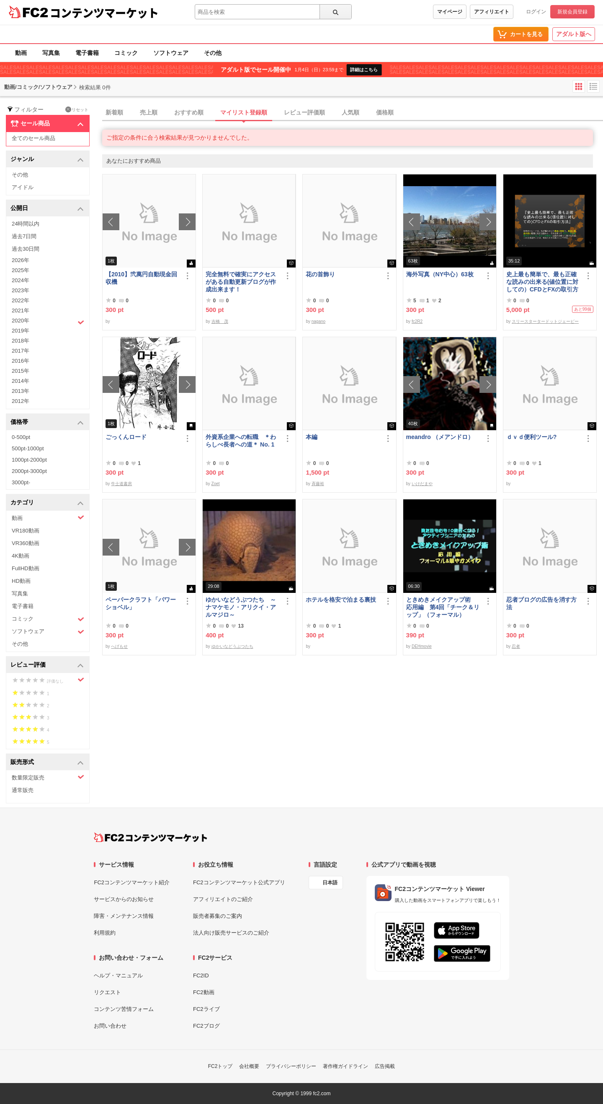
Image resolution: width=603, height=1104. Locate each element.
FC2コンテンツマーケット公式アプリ (239, 882)
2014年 (20, 381)
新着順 (114, 112)
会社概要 (249, 1066)
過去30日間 (25, 249)
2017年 (20, 351)
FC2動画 (203, 992)
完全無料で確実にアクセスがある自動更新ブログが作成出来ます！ (241, 282)
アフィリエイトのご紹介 (223, 899)
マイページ (449, 12)
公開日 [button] (47, 209)
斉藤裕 (318, 483)
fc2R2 (417, 321)
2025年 (20, 270)
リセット (76, 109)
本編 (311, 437)
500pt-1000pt (28, 448)
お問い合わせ (110, 1026)
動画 (21, 52)
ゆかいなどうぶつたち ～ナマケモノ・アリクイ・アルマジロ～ (241, 607)
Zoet (215, 483)
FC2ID (201, 975)
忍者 (516, 646)
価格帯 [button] (47, 422)
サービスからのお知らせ (124, 899)
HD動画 (21, 581)
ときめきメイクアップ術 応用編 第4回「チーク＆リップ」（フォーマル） (443, 607)
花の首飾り (320, 274)
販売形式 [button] (47, 762)
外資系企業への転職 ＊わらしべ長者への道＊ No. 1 (241, 441)
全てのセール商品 (33, 138)
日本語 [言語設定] (330, 883)
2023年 (20, 290)
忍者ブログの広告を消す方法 (541, 603)
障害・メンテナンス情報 (124, 916)
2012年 (20, 401)
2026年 (20, 260)
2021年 (20, 310)
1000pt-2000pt (29, 460)
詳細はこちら (364, 69)
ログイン (536, 12)
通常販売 (23, 790)
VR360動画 (25, 543)
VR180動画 (25, 530)
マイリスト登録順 (243, 112)
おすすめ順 (189, 112)
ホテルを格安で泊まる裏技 (341, 599)
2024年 (20, 280)
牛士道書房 (121, 483)
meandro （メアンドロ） (440, 437)
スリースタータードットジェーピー (545, 321)
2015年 (20, 371)
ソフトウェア (170, 52)
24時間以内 (25, 224)
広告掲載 (385, 1066)
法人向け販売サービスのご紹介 (231, 933)
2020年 (48, 321)
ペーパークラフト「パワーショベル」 (141, 603)
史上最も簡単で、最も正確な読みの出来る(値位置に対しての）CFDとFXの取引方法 (542, 282)
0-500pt (21, 437)
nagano (318, 321)
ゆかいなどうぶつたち (232, 646)
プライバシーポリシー (291, 1066)
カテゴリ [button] (47, 503)
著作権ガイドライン (345, 1066)
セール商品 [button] (47, 123)
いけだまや (422, 483)
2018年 (20, 341)
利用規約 (105, 933)
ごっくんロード (126, 437)
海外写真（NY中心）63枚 (440, 274)
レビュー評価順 (304, 112)
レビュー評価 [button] (47, 665)
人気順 (350, 112)
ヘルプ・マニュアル (118, 975)
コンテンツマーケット (104, 13)
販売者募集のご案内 (217, 916)
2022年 (20, 300)
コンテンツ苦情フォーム (124, 1009)
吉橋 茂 (219, 321)
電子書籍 (87, 52)
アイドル (23, 187)
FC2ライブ (206, 1009)
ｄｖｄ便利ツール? (531, 437)
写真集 (51, 52)
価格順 (385, 112)
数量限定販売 (48, 777)
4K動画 (20, 556)
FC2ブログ (206, 1026)
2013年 (20, 391)
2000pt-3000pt (29, 471)
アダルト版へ (573, 34)
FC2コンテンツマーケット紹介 (132, 882)
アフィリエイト (491, 12)
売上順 (148, 112)
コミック (126, 52)
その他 (213, 52)
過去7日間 (24, 236)
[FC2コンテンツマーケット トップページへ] (150, 837)
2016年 (20, 361)
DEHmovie (422, 646)
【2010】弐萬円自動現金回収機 (141, 278)
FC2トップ (220, 1066)
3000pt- (21, 482)
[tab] (352, 112)
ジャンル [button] (47, 160)
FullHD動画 (25, 568)
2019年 (20, 330)
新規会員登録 (572, 12)
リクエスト (107, 992)
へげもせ (119, 646)
